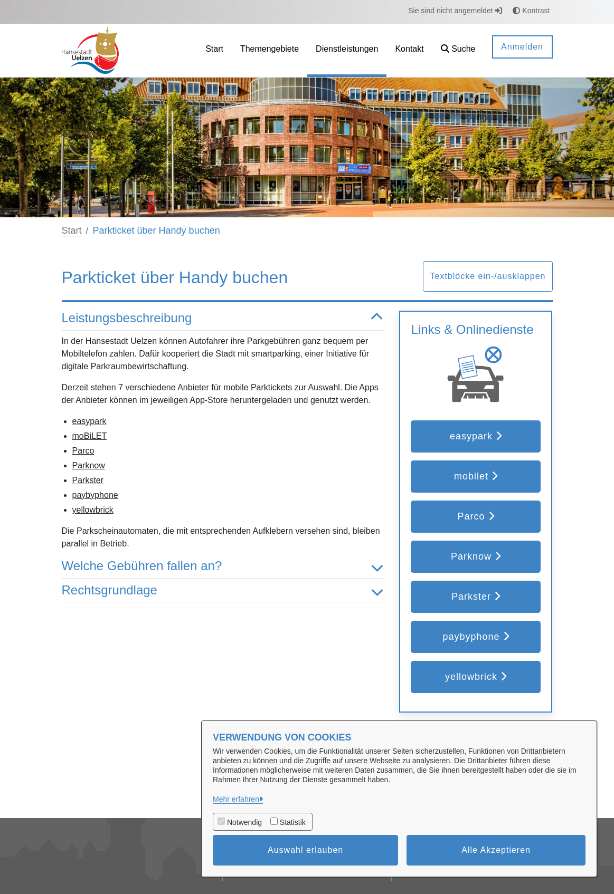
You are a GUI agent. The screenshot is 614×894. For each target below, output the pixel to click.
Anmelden (522, 46)
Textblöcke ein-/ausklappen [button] (487, 276)
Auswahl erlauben (305, 849)
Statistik (293, 822)
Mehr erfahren (236, 799)
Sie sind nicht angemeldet (455, 10)
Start (72, 230)
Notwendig (244, 822)
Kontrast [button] (531, 10)
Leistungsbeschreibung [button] (223, 318)
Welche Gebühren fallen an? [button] (223, 566)
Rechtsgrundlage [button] (223, 590)
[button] (458, 50)
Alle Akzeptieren (496, 849)
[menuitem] (214, 50)
